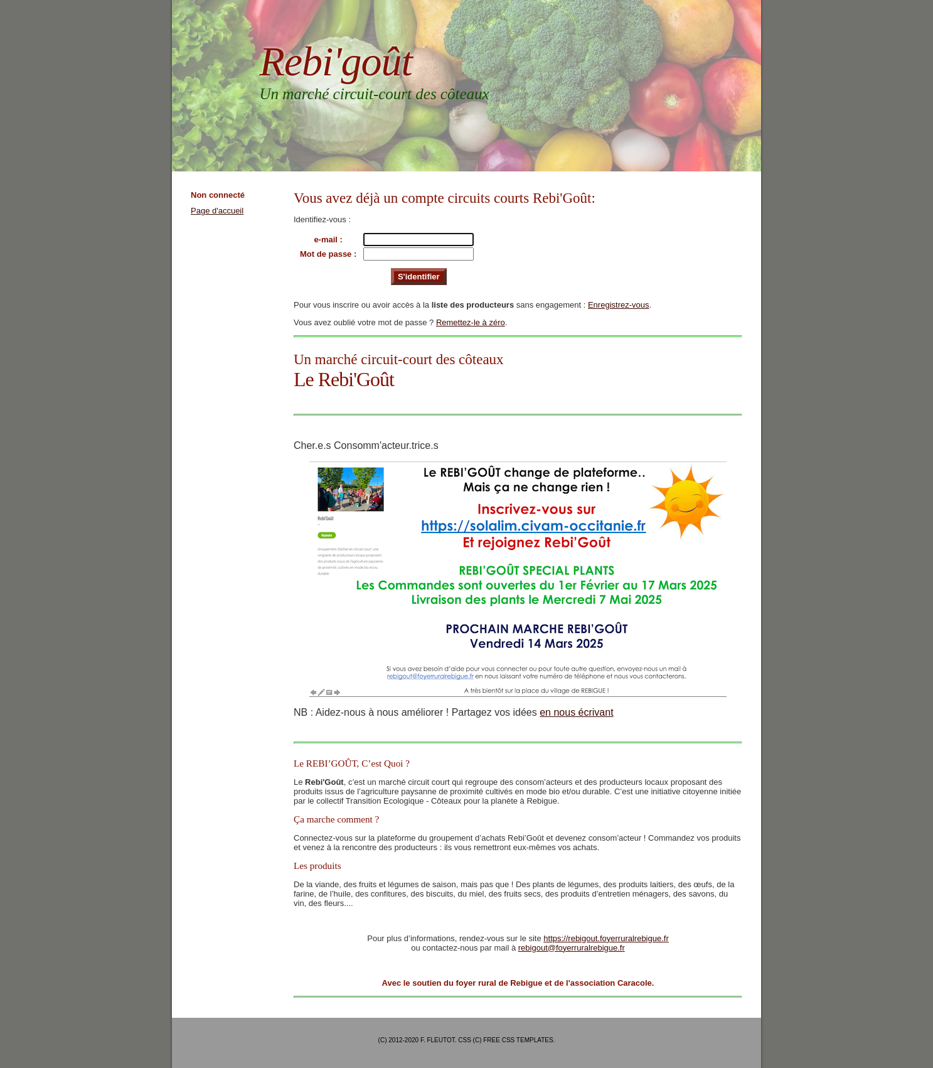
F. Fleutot (437, 1040)
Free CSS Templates (518, 1040)
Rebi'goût (336, 61)
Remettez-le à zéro (470, 322)
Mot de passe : (328, 254)
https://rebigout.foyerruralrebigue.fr (605, 938)
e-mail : (328, 239)
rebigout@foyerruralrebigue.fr (571, 947)
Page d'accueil (217, 210)
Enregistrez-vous (618, 305)
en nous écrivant (576, 712)
